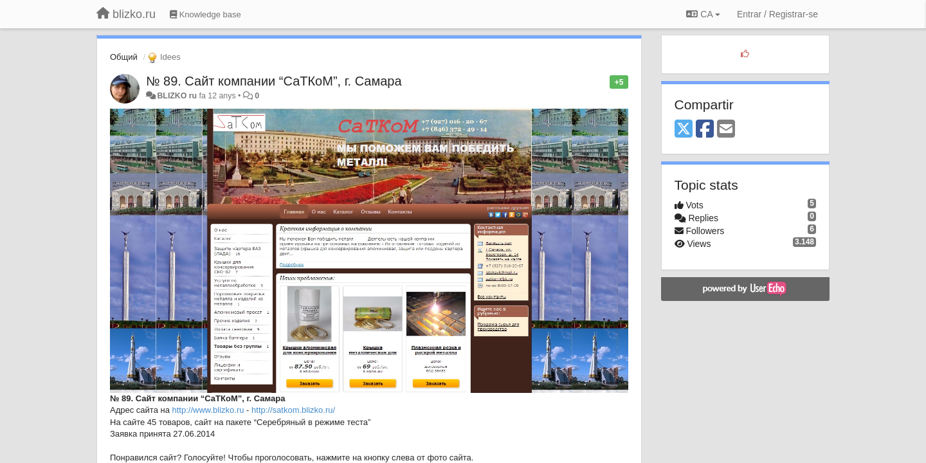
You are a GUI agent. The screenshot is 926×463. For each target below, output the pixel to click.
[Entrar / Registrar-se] (777, 14)
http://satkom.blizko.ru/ (293, 410)
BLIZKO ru (178, 95)
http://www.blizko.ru (208, 410)
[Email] (726, 129)
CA (703, 14)
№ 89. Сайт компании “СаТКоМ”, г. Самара (274, 81)
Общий (124, 57)
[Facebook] (705, 129)
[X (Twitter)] (684, 129)
